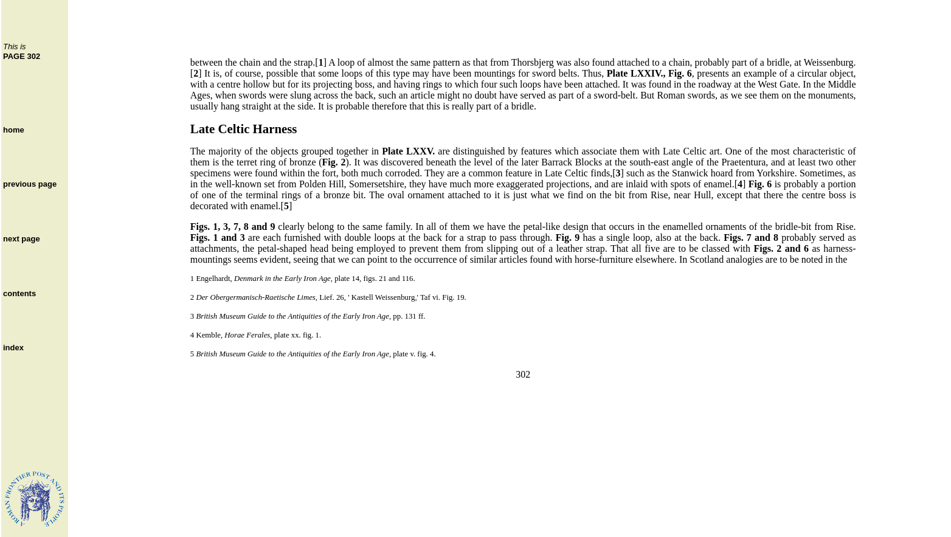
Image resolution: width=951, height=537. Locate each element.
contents (19, 293)
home (13, 129)
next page (21, 238)
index (13, 347)
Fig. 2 (334, 162)
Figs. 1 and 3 (217, 237)
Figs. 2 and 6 (781, 248)
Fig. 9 (567, 237)
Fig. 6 (760, 184)
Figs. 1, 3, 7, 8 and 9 (232, 226)
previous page (30, 184)
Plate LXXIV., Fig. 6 (649, 73)
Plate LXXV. (408, 151)
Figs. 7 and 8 (751, 237)
